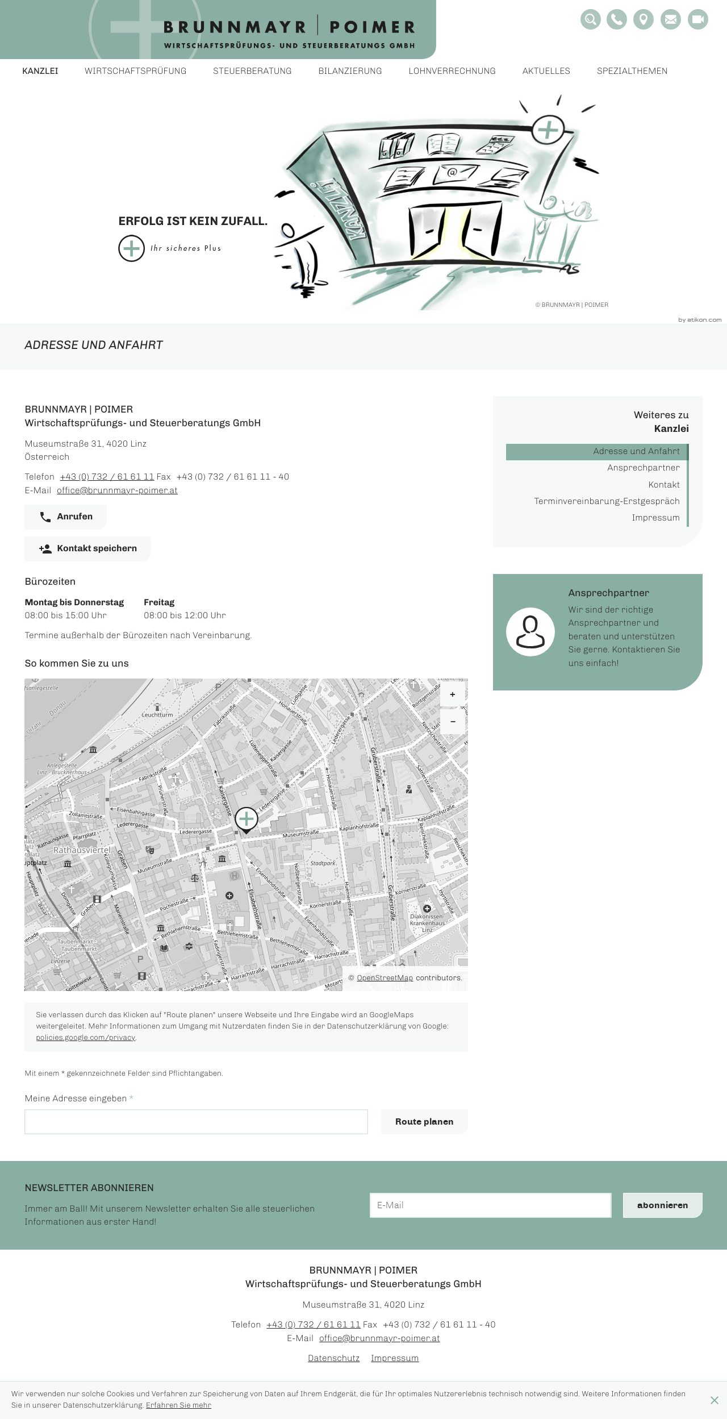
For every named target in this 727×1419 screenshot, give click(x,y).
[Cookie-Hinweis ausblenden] (714, 1400)
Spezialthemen (632, 72)
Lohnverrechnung (452, 72)
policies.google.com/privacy (85, 1038)
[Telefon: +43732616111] (107, 477)
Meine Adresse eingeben (78, 1099)
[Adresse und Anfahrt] (643, 19)
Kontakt (664, 485)
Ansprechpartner (644, 468)
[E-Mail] (491, 1205)
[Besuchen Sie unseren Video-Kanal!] (698, 19)
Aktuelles (546, 72)
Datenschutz (334, 1359)
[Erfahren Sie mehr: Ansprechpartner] (598, 632)
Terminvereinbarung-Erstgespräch (607, 502)
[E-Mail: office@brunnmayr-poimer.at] (671, 19)
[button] (617, 19)
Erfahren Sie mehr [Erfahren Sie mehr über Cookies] (178, 1405)
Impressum (656, 518)
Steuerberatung (252, 72)
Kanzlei (40, 72)
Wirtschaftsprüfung (135, 72)
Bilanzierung (350, 72)
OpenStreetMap (385, 978)
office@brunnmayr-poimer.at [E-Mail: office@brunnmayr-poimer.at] (117, 491)
